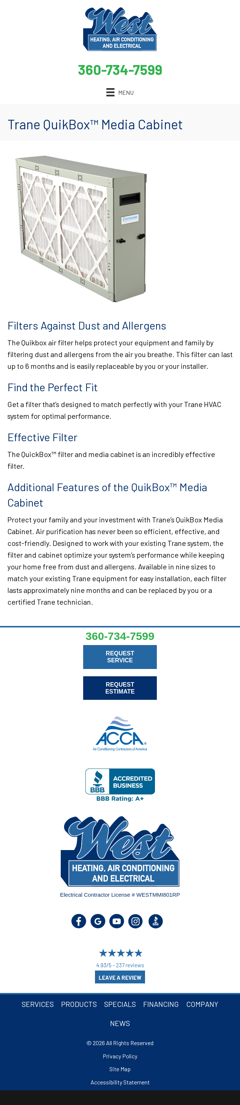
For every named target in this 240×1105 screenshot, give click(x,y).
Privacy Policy (120, 1055)
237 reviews (130, 965)
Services (38, 1004)
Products (79, 1004)
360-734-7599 (120, 69)
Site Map (120, 1068)
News (120, 1023)
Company (202, 1004)
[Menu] (120, 92)
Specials (120, 1004)
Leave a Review (120, 977)
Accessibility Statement (120, 1082)
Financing (161, 1004)
